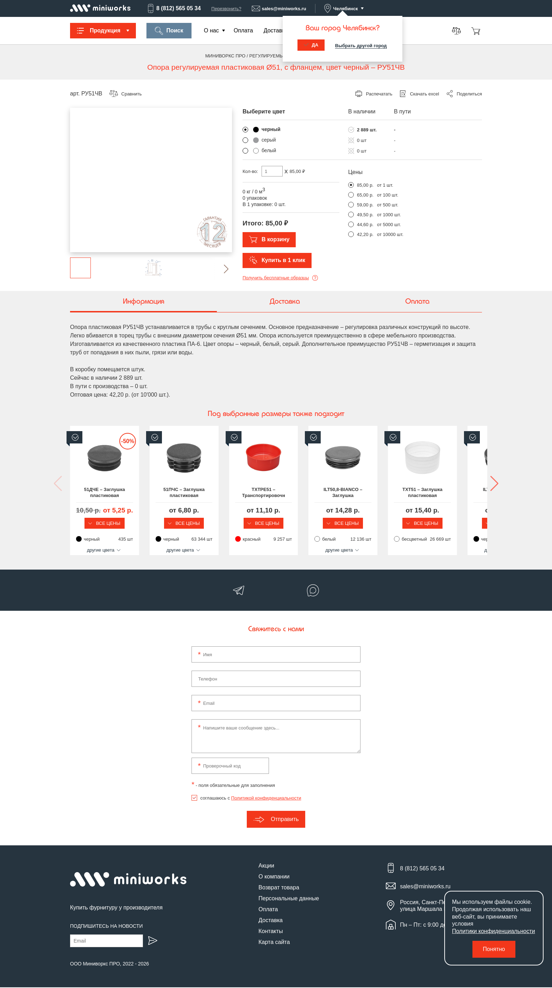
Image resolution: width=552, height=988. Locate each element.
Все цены (117, 523)
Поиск (169, 30)
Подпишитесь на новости (106, 926)
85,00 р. (365, 185)
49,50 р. (365, 214)
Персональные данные (288, 899)
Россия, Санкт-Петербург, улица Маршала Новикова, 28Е (441, 906)
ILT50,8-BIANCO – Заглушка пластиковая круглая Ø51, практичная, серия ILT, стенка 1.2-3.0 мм (434, 493)
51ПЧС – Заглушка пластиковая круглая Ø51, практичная (223, 493)
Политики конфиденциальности (493, 931)
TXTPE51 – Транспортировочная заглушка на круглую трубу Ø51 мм (328, 493)
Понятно (494, 949)
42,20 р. (365, 234)
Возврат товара (278, 888)
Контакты (270, 932)
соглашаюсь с (250, 799)
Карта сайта (274, 943)
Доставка (276, 30)
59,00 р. (365, 204)
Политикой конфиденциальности (266, 799)
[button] (220, 268)
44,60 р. (365, 224)
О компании (273, 878)
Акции (266, 867)
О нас (211, 30)
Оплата (243, 30)
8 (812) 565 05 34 (173, 8)
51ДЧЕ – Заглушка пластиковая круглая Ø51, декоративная (117, 493)
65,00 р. (365, 195)
